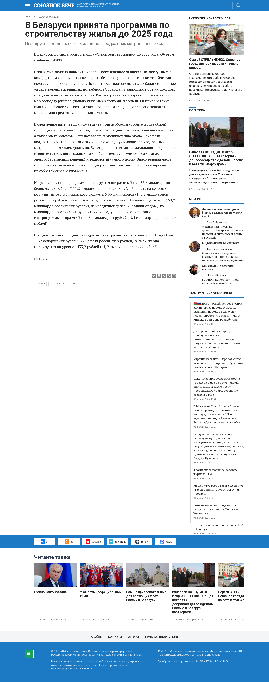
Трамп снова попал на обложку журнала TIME (215, 472)
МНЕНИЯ (195, 198)
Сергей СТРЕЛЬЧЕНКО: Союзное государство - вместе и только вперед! (214, 63)
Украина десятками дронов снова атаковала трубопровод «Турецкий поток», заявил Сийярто (218, 363)
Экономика (41, 620)
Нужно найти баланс (50, 592)
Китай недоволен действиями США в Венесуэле (218, 527)
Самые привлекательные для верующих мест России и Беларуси (146, 596)
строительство (58, 284)
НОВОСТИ (31, 17)
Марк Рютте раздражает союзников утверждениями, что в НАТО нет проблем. (218, 490)
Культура (86, 620)
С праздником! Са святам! (220, 243)
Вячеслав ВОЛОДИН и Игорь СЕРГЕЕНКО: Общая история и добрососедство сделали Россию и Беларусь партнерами (216, 158)
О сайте (96, 636)
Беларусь (40, 284)
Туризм (130, 620)
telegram (117, 541)
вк (45, 541)
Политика (197, 110)
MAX (166, 542)
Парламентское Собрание (209, 17)
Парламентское (228, 620)
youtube (93, 541)
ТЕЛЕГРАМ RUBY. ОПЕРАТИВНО (210, 293)
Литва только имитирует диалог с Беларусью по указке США (222, 212)
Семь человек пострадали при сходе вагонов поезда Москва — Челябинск (215, 509)
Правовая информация (161, 636)
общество (75, 284)
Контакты (115, 636)
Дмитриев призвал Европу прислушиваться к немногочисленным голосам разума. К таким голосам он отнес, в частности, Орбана (218, 339)
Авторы (133, 636)
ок (69, 541)
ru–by (141, 542)
